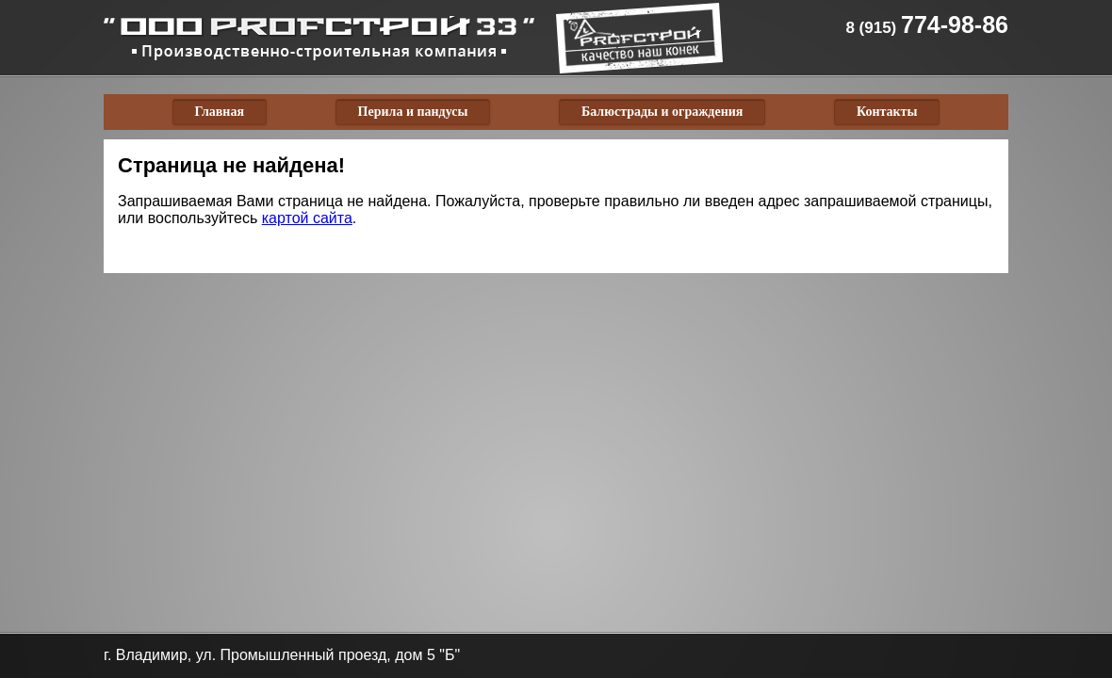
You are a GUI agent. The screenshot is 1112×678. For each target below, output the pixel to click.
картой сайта (307, 218)
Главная (219, 112)
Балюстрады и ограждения (662, 112)
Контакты (887, 112)
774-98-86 (926, 24)
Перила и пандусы (413, 112)
